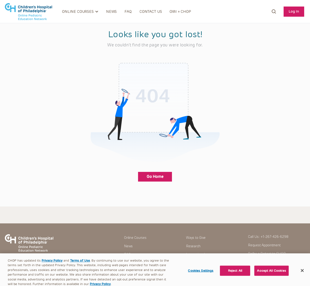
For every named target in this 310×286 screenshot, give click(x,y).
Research (193, 246)
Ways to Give (196, 238)
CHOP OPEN (28, 11)
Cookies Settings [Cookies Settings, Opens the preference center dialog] (200, 275)
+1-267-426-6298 (274, 237)
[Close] (302, 275)
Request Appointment (264, 245)
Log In (294, 11)
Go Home (155, 176)
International (195, 254)
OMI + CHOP (180, 11)
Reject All (235, 275)
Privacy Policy (52, 264)
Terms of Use (80, 264)
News (111, 11)
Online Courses (135, 238)
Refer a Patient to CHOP (267, 254)
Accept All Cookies (271, 275)
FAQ (128, 11)
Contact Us (151, 11)
